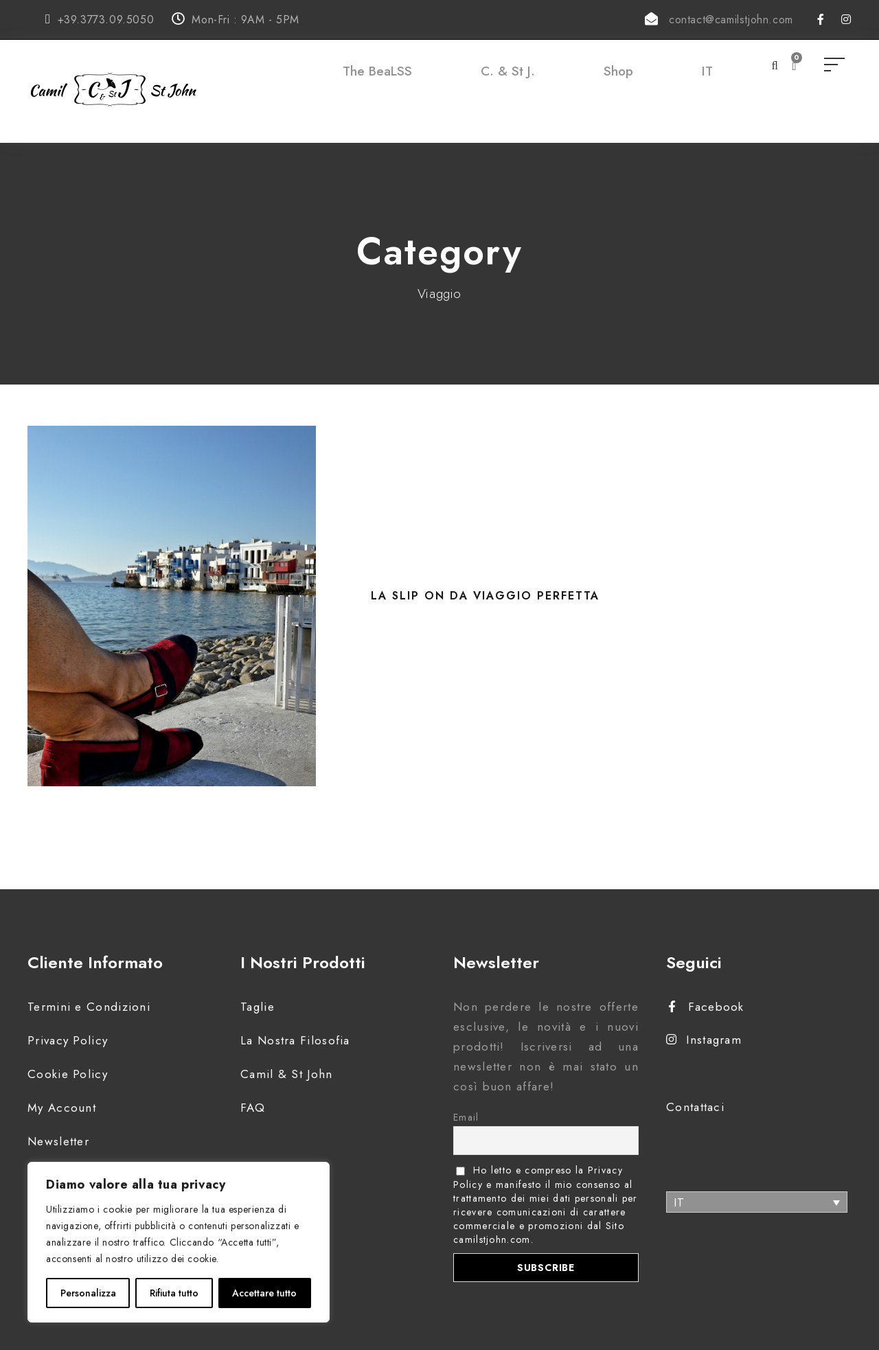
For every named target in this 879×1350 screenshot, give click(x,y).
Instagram (704, 1039)
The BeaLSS (377, 71)
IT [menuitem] (679, 1202)
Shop (618, 71)
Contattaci (695, 1107)
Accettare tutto (264, 1293)
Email (466, 1117)
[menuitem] (707, 85)
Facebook (706, 1006)
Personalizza (88, 1293)
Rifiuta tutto (174, 1293)
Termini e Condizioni (88, 1006)
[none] (756, 1202)
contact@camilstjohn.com (731, 19)
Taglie (257, 1006)
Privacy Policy (67, 1040)
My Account (61, 1107)
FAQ (252, 1107)
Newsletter (58, 1141)
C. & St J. (508, 71)
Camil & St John (286, 1074)
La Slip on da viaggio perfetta (485, 596)
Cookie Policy (67, 1074)
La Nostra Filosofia (295, 1040)
